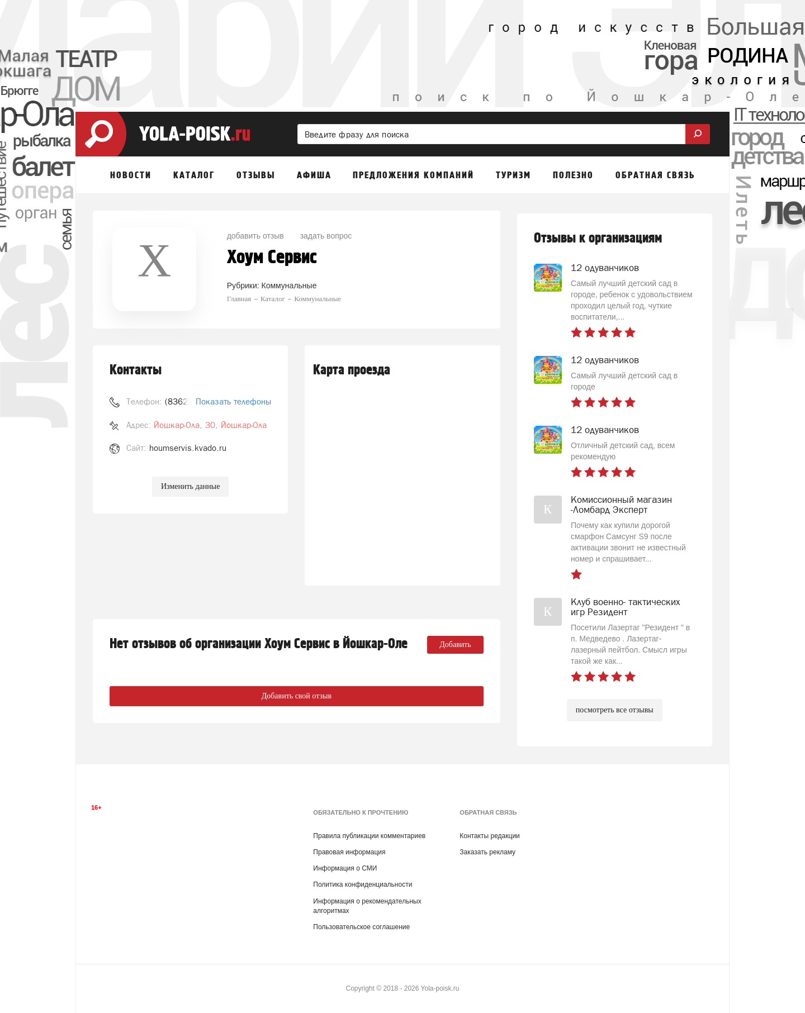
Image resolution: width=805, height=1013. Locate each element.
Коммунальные (289, 285)
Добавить (455, 644)
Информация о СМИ (345, 868)
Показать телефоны (233, 401)
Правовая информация (349, 852)
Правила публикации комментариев (369, 836)
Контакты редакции (489, 836)
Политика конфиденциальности (362, 884)
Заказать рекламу (487, 852)
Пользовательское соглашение (361, 927)
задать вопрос (326, 235)
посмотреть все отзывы (615, 710)
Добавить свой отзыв (297, 696)
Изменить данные (190, 486)
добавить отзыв (255, 235)
